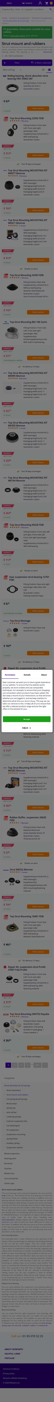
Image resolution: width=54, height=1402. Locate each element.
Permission (10, 674)
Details (27, 674)
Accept (26, 719)
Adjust (26, 727)
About (44, 674)
